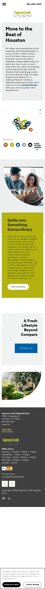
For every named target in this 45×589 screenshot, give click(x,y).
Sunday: (5, 463)
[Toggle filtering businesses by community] (30, 145)
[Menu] (4, 4)
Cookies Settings (32, 585)
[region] (22, 578)
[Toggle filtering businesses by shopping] (18, 145)
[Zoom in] (40, 110)
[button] (23, 124)
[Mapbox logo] (8, 139)
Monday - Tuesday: (11, 452)
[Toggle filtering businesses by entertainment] (12, 145)
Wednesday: (7, 454)
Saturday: (6, 460)
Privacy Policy (8, 474)
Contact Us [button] (26, 348)
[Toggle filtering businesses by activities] (24, 145)
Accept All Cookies (11, 585)
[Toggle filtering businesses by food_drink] (6, 145)
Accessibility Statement (13, 477)
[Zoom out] (40, 113)
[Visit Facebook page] (5, 484)
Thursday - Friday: (10, 457)
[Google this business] (12, 484)
